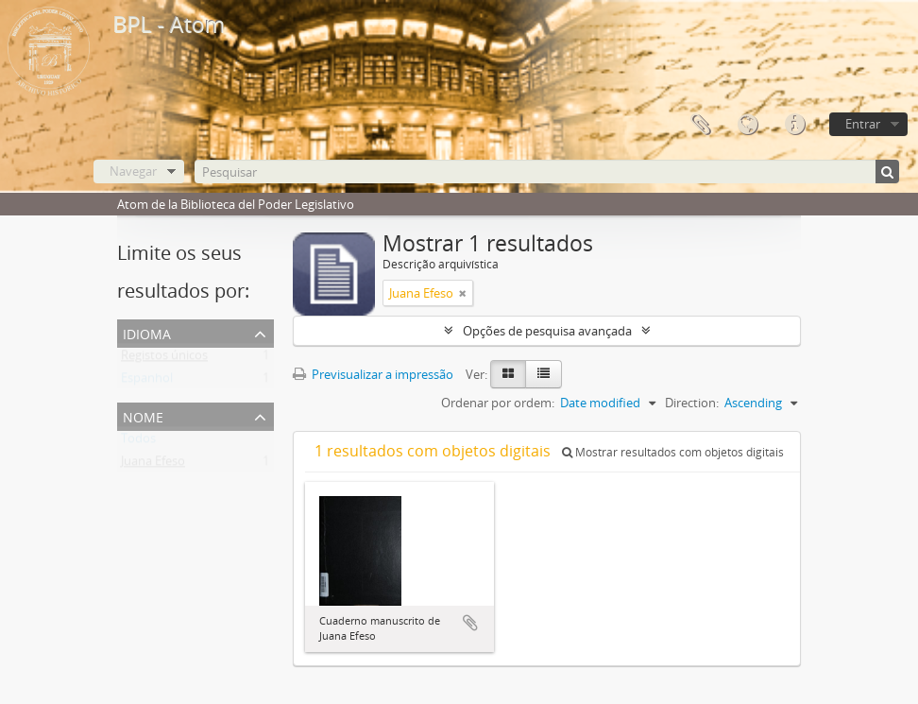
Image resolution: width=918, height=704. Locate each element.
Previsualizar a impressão (373, 374)
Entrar (862, 123)
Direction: (692, 402)
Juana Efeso (153, 464)
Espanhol (147, 381)
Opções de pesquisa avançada (547, 330)
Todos (138, 442)
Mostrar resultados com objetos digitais (673, 452)
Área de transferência (699, 124)
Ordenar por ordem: (497, 402)
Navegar (133, 171)
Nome (143, 415)
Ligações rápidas (794, 124)
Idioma (747, 124)
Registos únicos (164, 359)
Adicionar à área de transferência (470, 622)
